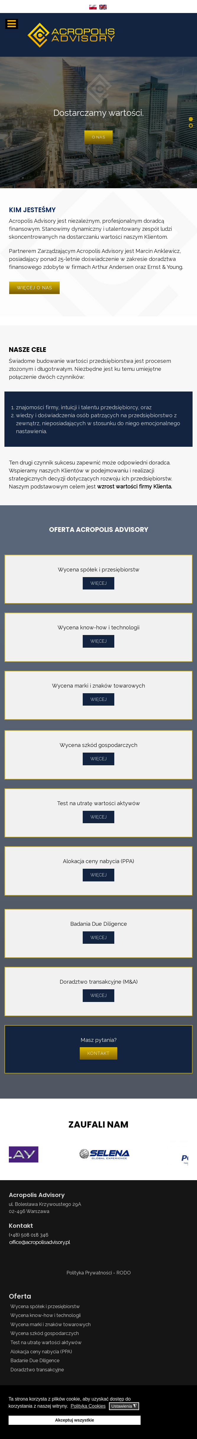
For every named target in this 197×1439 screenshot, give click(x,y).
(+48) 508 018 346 (28, 1235)
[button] (191, 119)
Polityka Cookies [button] (88, 1406)
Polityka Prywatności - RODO (98, 1273)
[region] (98, 122)
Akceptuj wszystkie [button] (74, 1420)
